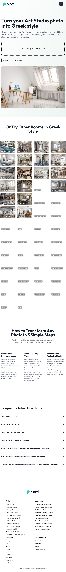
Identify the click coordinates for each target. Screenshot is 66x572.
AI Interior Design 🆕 (12, 523)
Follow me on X (40, 549)
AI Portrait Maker (11, 507)
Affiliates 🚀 (9, 560)
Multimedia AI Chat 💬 (13, 532)
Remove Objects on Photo (43, 507)
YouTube (38, 543)
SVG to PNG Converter (13, 526)
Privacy (8, 549)
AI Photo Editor (11, 504)
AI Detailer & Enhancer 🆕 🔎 (15, 535)
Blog (7, 543)
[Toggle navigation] (61, 4)
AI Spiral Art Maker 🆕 (13, 518)
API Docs (9, 563)
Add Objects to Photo (42, 510)
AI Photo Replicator (12, 521)
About (8, 555)
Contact (8, 552)
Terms (8, 546)
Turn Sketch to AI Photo (43, 526)
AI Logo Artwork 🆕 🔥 (13, 515)
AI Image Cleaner (11, 510)
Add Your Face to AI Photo (44, 512)
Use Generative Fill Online (43, 515)
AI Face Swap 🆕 (11, 529)
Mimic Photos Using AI (42, 518)
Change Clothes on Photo (43, 504)
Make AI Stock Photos (42, 529)
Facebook (38, 546)
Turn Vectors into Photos (43, 521)
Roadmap (9, 557)
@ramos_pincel (42, 568)
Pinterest (38, 541)
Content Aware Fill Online (43, 523)
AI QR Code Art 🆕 (12, 512)
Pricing (8, 541)
